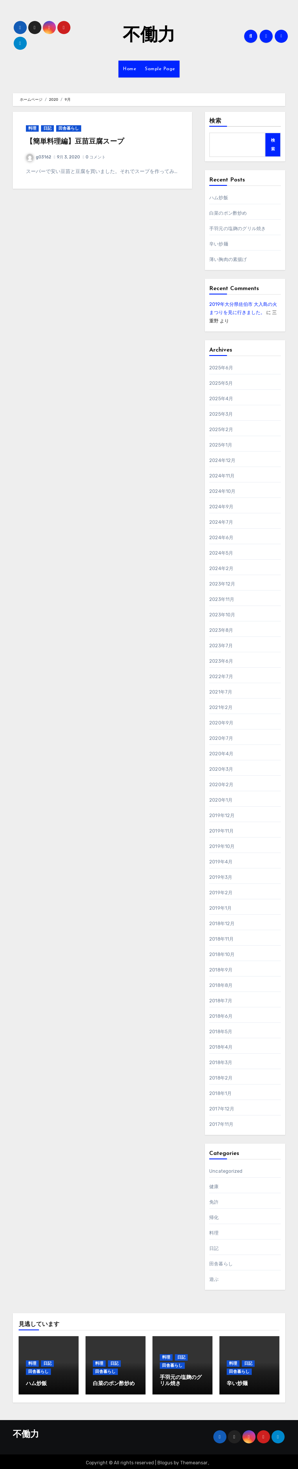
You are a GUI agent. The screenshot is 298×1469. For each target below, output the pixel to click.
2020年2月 (221, 784)
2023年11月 (222, 599)
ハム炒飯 (218, 197)
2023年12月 (222, 584)
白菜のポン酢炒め (228, 213)
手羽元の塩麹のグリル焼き (237, 228)
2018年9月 (221, 970)
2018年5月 (220, 1031)
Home (129, 69)
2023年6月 (221, 661)
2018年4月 (221, 1047)
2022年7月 (221, 676)
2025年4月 (221, 398)
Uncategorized (226, 1171)
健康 (214, 1186)
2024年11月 (222, 476)
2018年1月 (220, 1093)
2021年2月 (221, 707)
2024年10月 (222, 491)
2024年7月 (221, 522)
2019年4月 (221, 862)
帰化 (214, 1217)
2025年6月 (221, 368)
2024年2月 (221, 568)
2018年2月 (221, 1078)
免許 (214, 1202)
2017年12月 (222, 1109)
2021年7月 (220, 692)
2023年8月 (221, 630)
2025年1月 (220, 445)
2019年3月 (220, 877)
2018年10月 (222, 954)
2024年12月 (222, 460)
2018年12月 (222, 923)
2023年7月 (221, 645)
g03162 (38, 157)
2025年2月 (221, 429)
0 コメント (96, 157)
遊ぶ (214, 1279)
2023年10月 (222, 615)
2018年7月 (220, 1001)
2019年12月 (222, 815)
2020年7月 (221, 738)
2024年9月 (221, 506)
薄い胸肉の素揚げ (228, 259)
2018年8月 (221, 985)
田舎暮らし (68, 128)
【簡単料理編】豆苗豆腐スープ (75, 141)
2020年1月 (221, 800)
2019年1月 (220, 908)
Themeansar (193, 1460)
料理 (32, 128)
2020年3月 (221, 769)
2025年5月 (221, 383)
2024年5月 (221, 553)
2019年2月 (221, 892)
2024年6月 (221, 537)
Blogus (165, 1460)
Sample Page (160, 69)
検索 (215, 121)
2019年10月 (222, 846)
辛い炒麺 (218, 244)
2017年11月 (221, 1124)
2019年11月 (221, 831)
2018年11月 (221, 939)
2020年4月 (221, 753)
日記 (47, 128)
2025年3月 (221, 414)
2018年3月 (220, 1062)
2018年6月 (221, 1016)
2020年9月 (221, 723)
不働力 (149, 36)
